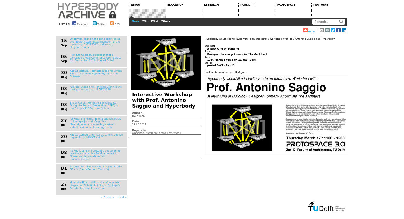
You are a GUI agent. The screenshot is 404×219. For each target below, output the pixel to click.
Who (145, 21)
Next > (122, 197)
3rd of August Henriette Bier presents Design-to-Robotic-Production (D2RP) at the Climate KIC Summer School (94, 105)
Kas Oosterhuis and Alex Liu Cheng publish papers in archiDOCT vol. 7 (96, 136)
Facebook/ (80, 23)
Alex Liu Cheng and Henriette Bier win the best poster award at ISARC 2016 (96, 88)
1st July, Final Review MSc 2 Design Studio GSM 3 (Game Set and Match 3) (96, 168)
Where (165, 21)
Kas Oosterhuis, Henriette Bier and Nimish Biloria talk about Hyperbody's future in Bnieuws (96, 73)
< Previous (107, 197)
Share (309, 30)
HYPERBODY (88, 11)
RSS (115, 23)
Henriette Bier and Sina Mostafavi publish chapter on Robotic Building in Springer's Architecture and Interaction (95, 185)
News (135, 21)
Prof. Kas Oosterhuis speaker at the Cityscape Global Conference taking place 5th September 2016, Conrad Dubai (95, 57)
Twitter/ (99, 23)
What (155, 21)
